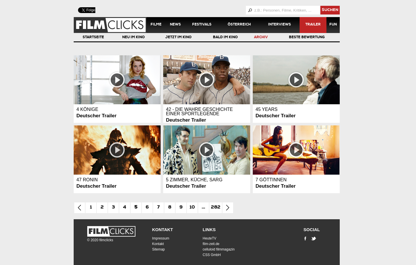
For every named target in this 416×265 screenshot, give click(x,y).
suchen (330, 10)
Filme (156, 25)
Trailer (313, 25)
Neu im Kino (133, 37)
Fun (333, 25)
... (203, 207)
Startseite (93, 37)
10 (192, 207)
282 (215, 207)
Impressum (160, 238)
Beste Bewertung (307, 37)
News (175, 25)
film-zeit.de (211, 244)
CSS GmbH (212, 255)
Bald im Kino (225, 37)
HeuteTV (209, 238)
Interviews (279, 25)
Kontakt (162, 229)
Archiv (261, 37)
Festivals (201, 25)
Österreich (239, 25)
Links (209, 229)
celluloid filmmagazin (219, 249)
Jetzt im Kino (178, 37)
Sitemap (158, 249)
